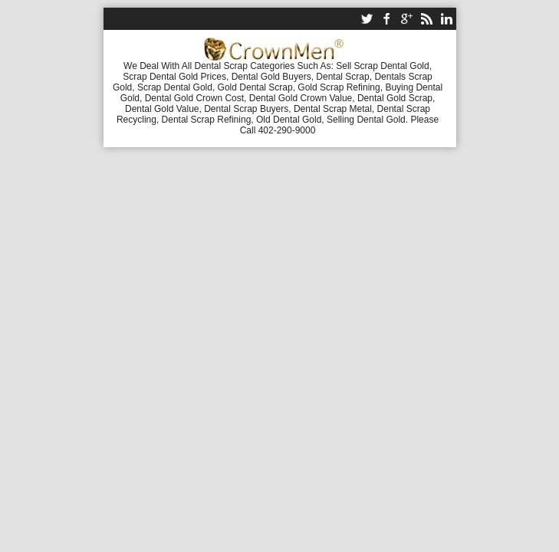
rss (426, 19)
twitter (367, 19)
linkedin (446, 19)
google (406, 19)
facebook (386, 19)
